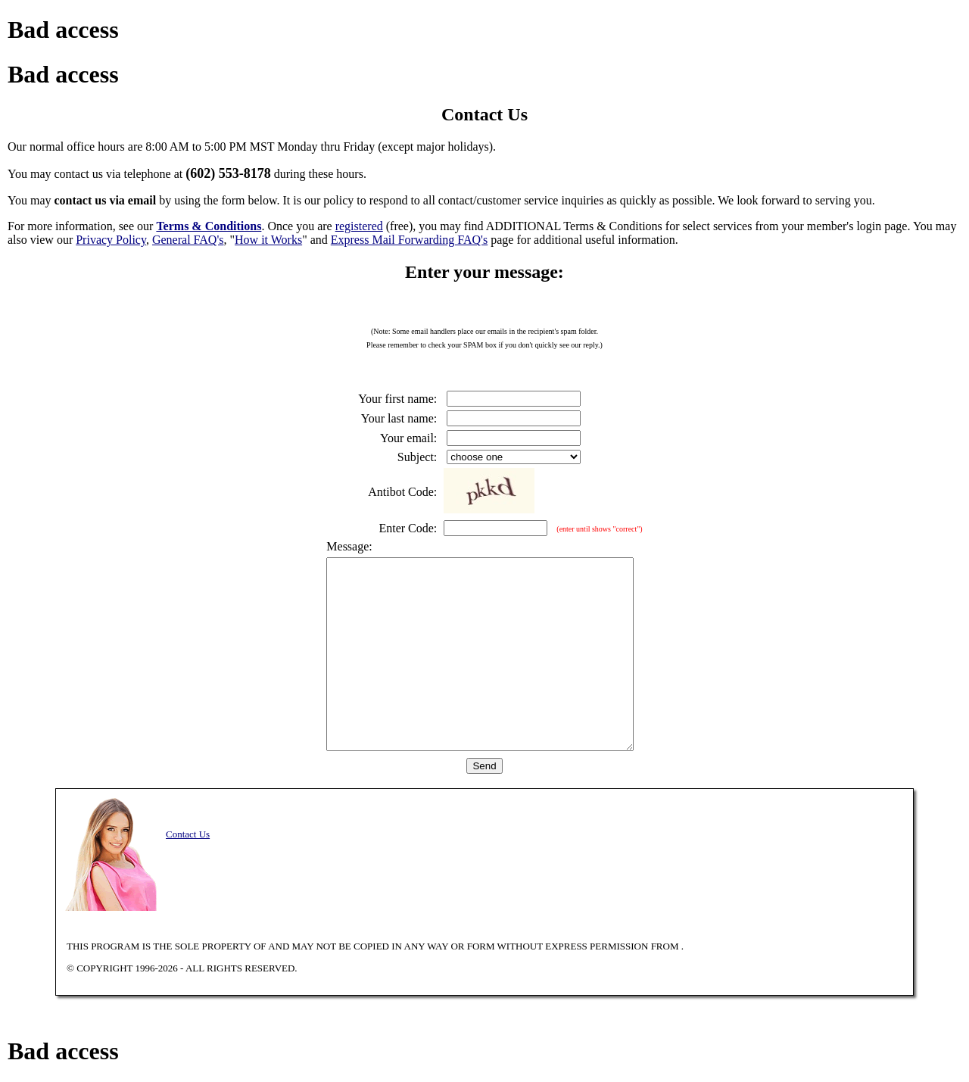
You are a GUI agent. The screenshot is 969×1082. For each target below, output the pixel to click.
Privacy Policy (111, 239)
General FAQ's (188, 239)
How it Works (268, 239)
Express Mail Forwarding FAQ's (409, 239)
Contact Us (188, 834)
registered (359, 226)
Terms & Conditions (208, 226)
